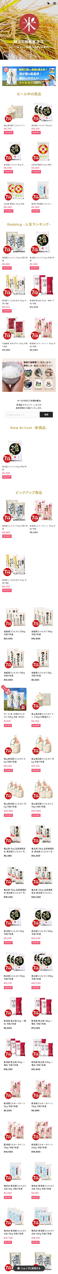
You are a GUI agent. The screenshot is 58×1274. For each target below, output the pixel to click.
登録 (46, 414)
